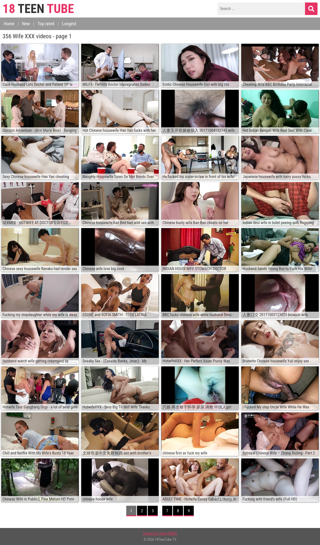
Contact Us (150, 533)
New (26, 23)
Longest (69, 23)
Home (9, 23)
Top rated (46, 23)
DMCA (172, 533)
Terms (163, 533)
